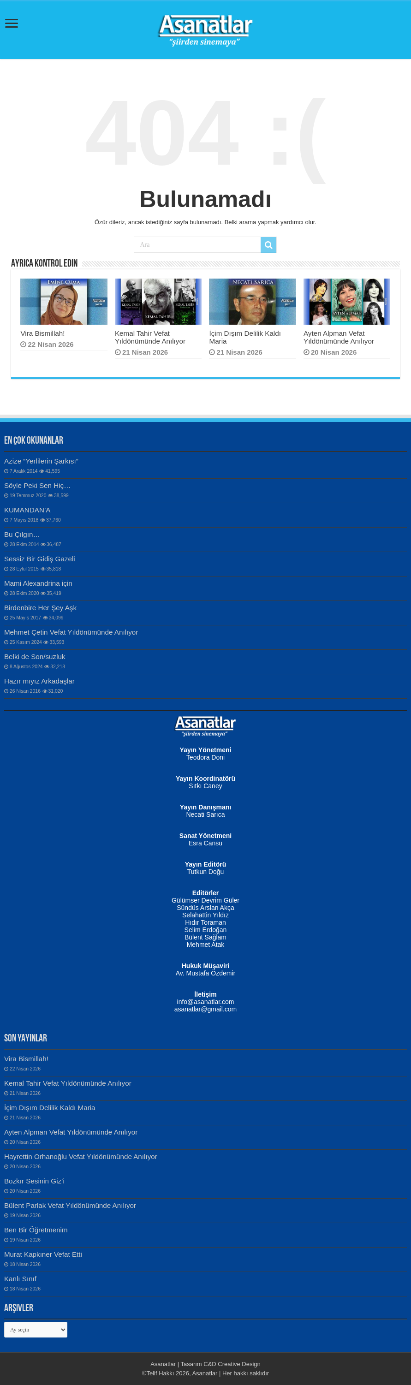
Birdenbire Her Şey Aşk (40, 608)
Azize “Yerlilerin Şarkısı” (41, 461)
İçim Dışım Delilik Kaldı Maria (49, 1108)
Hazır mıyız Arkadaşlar (39, 681)
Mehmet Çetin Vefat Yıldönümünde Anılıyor (71, 632)
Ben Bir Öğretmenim (36, 1230)
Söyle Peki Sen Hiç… (37, 485)
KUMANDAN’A (27, 510)
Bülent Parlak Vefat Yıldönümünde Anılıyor (70, 1205)
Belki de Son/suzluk (35, 656)
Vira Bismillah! (42, 333)
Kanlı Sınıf (20, 1279)
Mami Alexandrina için (38, 583)
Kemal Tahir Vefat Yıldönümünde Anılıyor (150, 337)
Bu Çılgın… (22, 534)
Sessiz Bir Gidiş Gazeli (39, 559)
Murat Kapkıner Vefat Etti (43, 1254)
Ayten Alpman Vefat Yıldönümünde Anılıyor (339, 337)
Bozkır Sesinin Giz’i (34, 1181)
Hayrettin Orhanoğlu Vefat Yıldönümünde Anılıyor (80, 1156)
